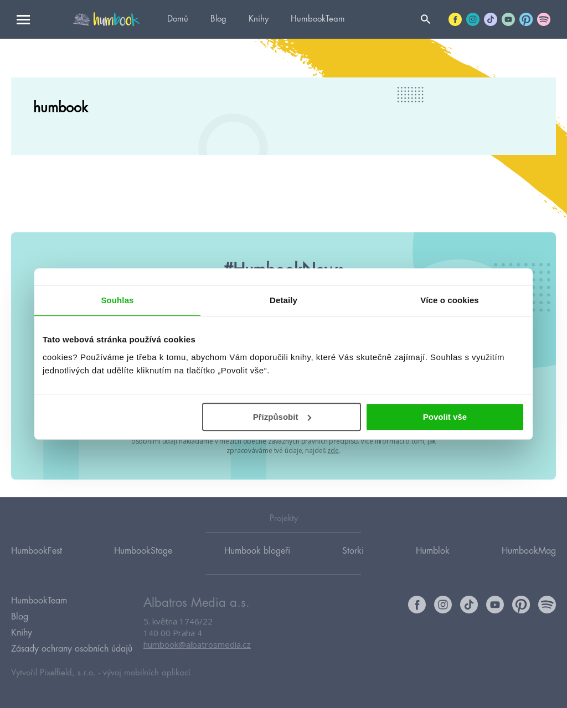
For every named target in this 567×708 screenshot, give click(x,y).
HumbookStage (143, 550)
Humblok (433, 550)
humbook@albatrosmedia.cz (197, 644)
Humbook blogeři (257, 550)
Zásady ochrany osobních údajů (71, 648)
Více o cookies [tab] (449, 300)
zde (333, 450)
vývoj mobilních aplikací (146, 673)
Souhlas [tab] (117, 300)
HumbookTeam (318, 19)
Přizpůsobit (282, 416)
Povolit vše (445, 416)
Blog (218, 19)
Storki (353, 550)
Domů (177, 19)
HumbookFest (36, 550)
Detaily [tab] (283, 300)
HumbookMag (529, 550)
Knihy (259, 19)
